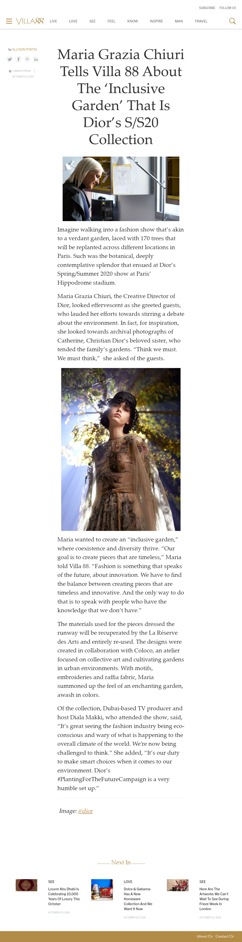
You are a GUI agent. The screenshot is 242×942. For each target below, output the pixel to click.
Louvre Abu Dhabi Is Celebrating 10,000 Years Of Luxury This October (64, 896)
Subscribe (207, 8)
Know (132, 21)
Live (53, 21)
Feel (112, 21)
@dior (85, 811)
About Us (205, 937)
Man (179, 21)
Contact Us (225, 937)
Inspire (156, 21)
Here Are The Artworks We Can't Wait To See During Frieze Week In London (214, 899)
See (92, 21)
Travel (201, 21)
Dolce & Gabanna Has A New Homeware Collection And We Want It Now (138, 899)
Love (73, 21)
